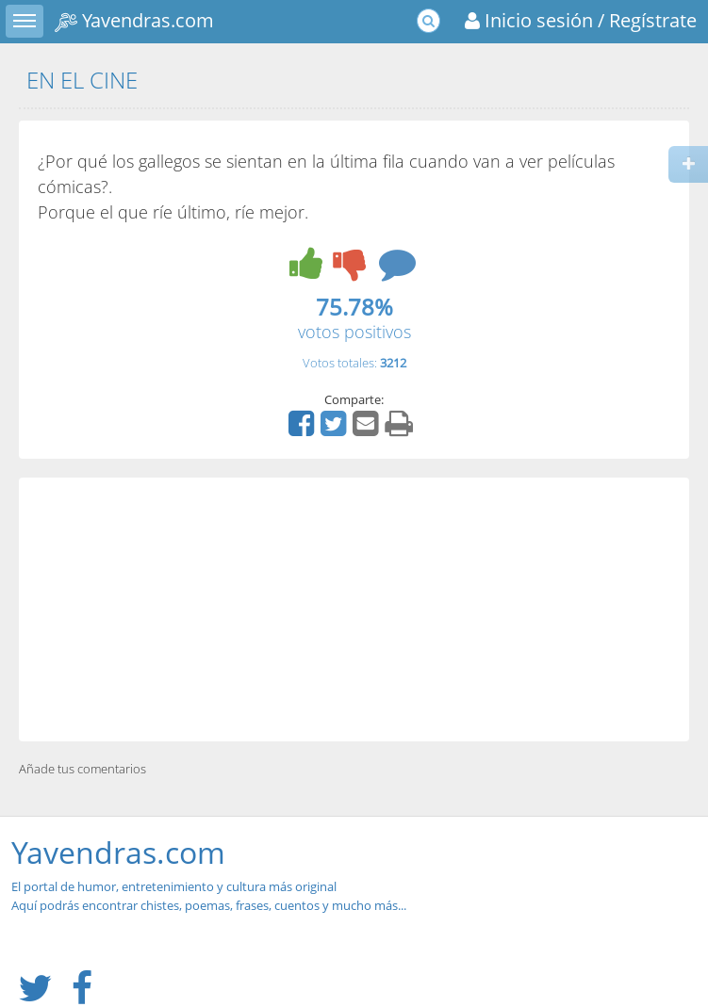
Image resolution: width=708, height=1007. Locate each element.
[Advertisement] (354, 609)
